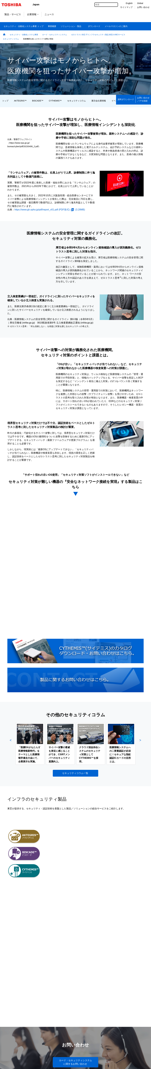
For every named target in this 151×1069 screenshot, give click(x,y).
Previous (10, 743)
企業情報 (32, 14)
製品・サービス (12, 14)
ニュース (49, 14)
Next (140, 743)
